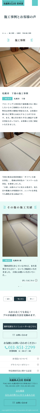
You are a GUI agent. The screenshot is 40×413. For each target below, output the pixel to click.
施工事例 (11, 33)
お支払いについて (20, 358)
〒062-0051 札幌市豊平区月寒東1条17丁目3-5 (20, 383)
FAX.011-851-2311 (28, 386)
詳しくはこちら (28, 280)
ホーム (4, 33)
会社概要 (20, 390)
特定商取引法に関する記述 (20, 370)
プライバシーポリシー (20, 364)
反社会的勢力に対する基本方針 (20, 394)
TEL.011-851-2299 (12, 386)
